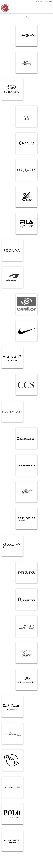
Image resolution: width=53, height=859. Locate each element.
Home (25, 18)
